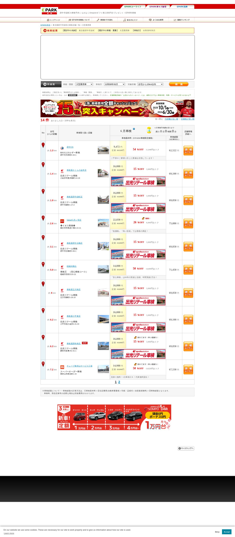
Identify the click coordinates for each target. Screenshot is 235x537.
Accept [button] (227, 532)
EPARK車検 (45, 25)
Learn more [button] (9, 533)
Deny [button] (217, 532)
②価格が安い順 (187, 119)
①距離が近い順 (171, 119)
